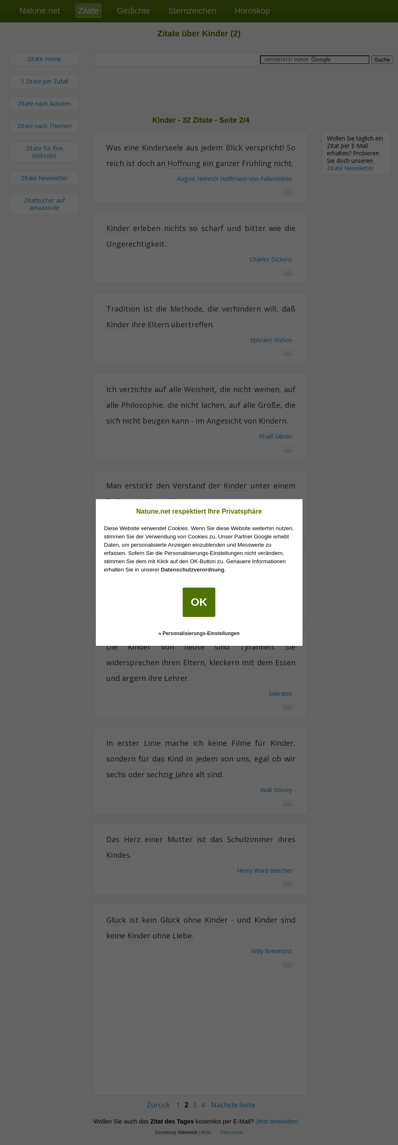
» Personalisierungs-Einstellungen (199, 633)
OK (199, 602)
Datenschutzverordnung (192, 570)
